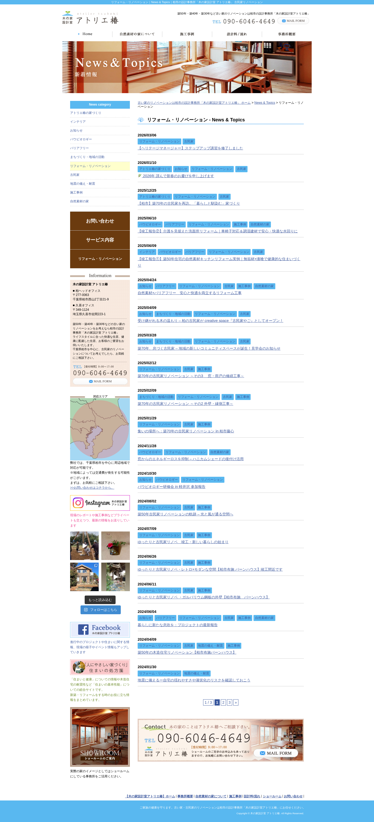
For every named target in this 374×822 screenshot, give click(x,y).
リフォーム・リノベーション (90, 166)
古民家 (74, 175)
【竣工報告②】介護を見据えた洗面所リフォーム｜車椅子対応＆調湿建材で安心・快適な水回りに (218, 231)
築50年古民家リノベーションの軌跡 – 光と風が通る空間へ (185, 514)
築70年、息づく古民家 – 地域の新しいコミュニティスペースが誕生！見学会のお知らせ (209, 348)
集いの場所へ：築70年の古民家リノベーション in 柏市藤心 (186, 431)
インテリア (78, 121)
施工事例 (76, 192)
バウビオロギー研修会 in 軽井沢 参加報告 (171, 487)
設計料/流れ (252, 796)
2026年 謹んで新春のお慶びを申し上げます (176, 176)
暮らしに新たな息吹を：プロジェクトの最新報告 (178, 625)
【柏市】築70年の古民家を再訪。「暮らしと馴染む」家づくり (189, 203)
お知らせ (76, 130)
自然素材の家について (210, 796)
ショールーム (272, 796)
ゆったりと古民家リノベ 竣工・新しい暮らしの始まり (183, 542)
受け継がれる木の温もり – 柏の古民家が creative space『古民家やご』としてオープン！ (210, 321)
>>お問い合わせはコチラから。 (92, 487)
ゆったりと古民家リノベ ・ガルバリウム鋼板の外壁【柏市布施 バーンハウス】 (204, 597)
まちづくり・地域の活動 (87, 157)
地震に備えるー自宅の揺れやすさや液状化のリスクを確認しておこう (194, 680)
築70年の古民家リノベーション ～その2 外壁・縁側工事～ (185, 404)
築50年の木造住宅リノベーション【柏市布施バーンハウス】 (187, 652)
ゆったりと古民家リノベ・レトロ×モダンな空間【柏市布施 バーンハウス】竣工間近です (210, 569)
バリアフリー (79, 148)
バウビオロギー (81, 139)
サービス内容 (100, 240)
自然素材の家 (79, 201)
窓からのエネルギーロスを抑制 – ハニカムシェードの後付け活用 (191, 459)
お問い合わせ (100, 221)
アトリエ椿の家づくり (85, 113)
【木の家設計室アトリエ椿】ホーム (150, 796)
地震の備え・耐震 (82, 183)
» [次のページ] (236, 702)
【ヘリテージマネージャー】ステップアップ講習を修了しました (190, 148)
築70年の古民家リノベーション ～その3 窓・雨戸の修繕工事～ (191, 376)
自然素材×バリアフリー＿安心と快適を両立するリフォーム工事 (190, 293)
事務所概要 (185, 796)
